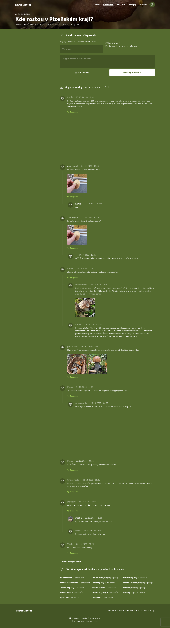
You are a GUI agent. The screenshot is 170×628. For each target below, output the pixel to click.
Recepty (132, 5)
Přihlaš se (109, 46)
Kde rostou (108, 5)
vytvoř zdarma (130, 46)
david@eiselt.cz (92, 621)
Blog (152, 610)
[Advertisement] (35, 73)
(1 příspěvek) (72, 578)
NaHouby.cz (23, 4)
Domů (97, 5)
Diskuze (143, 5)
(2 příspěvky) (105, 578)
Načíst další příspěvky (71, 561)
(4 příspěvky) (134, 587)
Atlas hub (121, 5)
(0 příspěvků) (136, 578)
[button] (82, 72)
